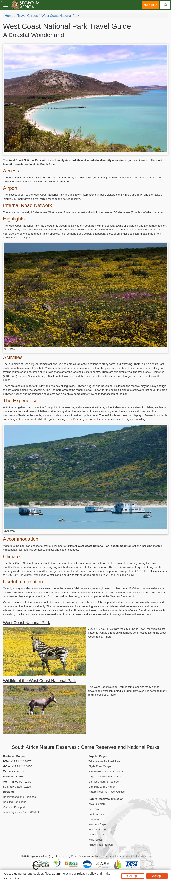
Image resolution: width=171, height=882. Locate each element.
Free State (95, 809)
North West (95, 839)
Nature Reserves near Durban (106, 771)
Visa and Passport (14, 807)
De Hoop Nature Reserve (104, 781)
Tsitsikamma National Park (104, 761)
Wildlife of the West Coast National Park (39, 680)
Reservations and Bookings (19, 796)
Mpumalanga (96, 834)
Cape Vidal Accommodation (105, 776)
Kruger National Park (101, 844)
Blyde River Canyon (100, 766)
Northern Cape (97, 824)
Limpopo (94, 819)
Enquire (151, 5)
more (108, 636)
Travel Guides (27, 15)
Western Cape (97, 829)
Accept (157, 876)
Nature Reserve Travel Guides (107, 791)
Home (9, 15)
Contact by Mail (15, 771)
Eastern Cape (97, 814)
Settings (132, 876)
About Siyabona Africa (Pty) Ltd (21, 812)
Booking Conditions (14, 801)
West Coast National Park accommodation (104, 545)
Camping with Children (102, 786)
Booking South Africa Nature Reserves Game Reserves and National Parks (105, 856)
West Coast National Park (60, 15)
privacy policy (86, 873)
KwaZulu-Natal (97, 804)
